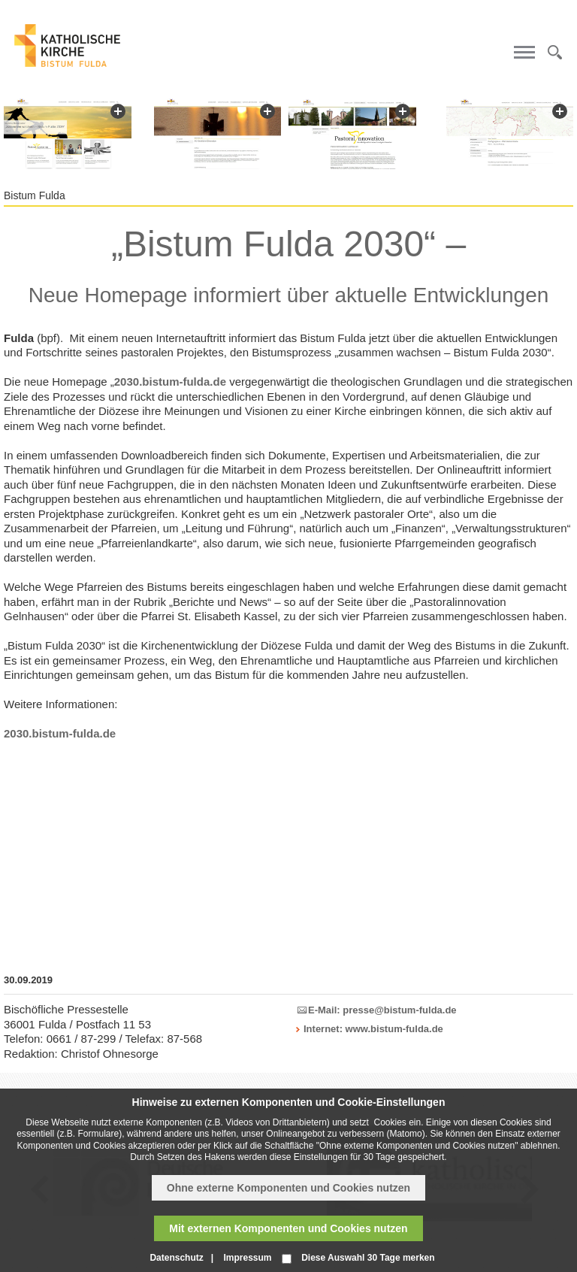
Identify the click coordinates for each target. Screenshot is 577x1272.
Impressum (247, 1257)
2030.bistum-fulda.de (170, 381)
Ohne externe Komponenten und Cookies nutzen (288, 1188)
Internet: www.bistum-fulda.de (373, 1028)
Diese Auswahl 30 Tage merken (367, 1257)
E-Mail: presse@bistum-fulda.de (382, 1010)
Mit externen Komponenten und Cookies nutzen (288, 1228)
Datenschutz (176, 1257)
